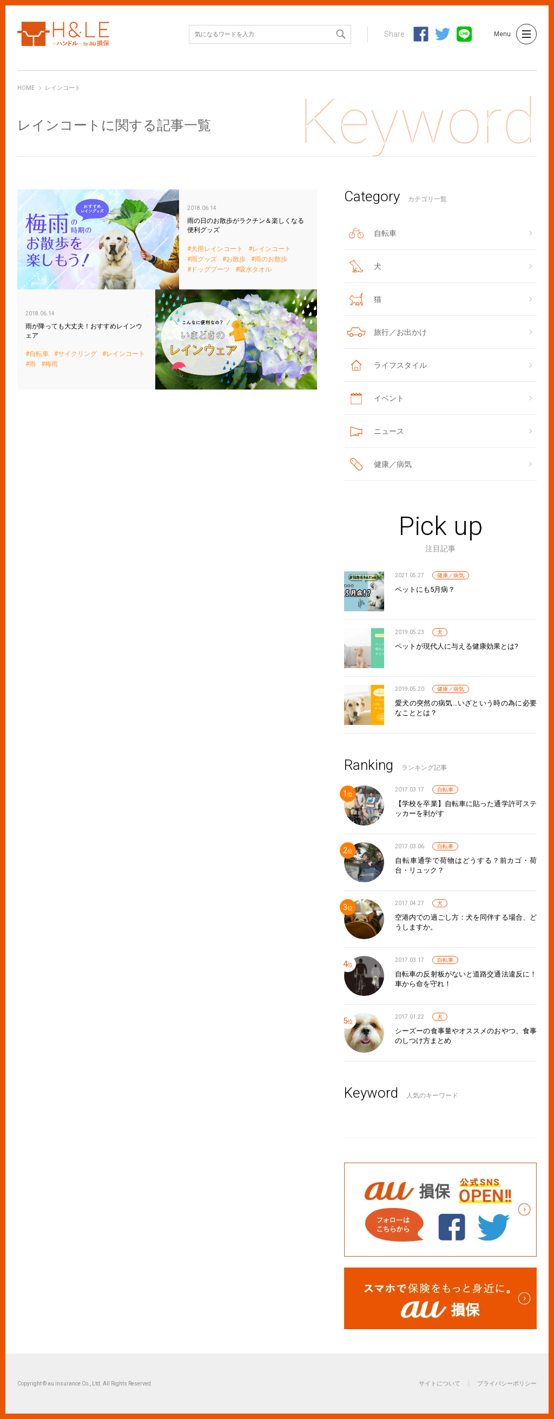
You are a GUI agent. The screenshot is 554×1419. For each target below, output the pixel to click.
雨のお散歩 (271, 259)
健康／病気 (450, 575)
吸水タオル (255, 269)
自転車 (39, 354)
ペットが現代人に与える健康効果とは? (456, 646)
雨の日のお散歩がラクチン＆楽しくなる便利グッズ (167, 239)
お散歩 (236, 259)
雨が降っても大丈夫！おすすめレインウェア (167, 339)
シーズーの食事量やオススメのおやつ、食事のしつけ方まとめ (466, 1036)
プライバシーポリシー (507, 1384)
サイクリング (77, 354)
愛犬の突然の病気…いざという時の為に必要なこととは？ (466, 708)
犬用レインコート (217, 249)
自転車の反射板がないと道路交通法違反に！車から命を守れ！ (466, 979)
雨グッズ (204, 259)
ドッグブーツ (210, 269)
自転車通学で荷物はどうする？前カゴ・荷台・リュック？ (466, 865)
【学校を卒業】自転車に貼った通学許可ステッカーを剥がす (466, 808)
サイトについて (439, 1384)
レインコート (271, 249)
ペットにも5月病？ (425, 589)
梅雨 (51, 364)
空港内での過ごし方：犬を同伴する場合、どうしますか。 (466, 922)
